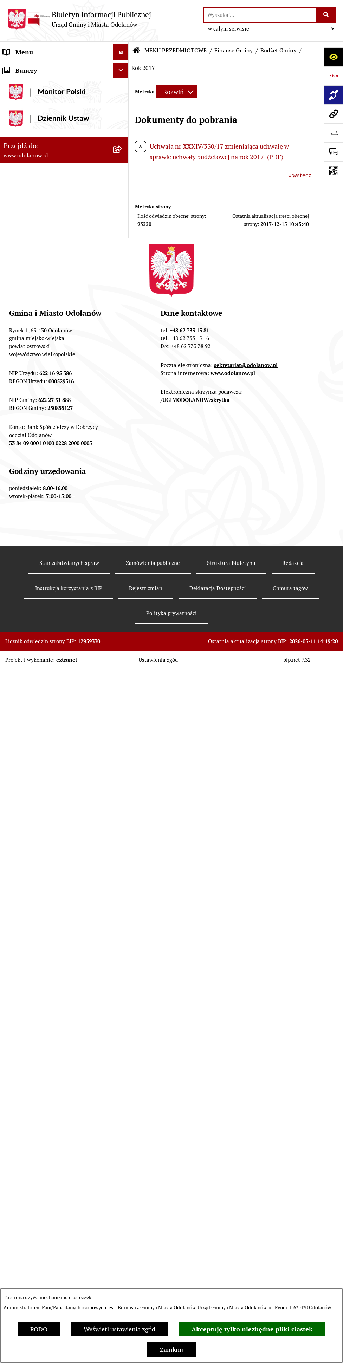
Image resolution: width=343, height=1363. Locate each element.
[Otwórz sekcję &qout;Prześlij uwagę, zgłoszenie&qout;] (333, 151)
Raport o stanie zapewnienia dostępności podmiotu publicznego (52, 1115)
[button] (122, 68)
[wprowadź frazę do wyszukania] (260, 15)
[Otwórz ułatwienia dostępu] (333, 56)
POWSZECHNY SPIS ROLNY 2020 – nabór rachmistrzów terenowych (52, 1238)
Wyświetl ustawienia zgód (119, 1329)
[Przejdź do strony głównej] (79, 19)
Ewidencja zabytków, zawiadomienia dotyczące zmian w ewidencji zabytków (57, 1166)
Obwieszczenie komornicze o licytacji (55, 1186)
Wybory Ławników (28, 1284)
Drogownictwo (23, 1218)
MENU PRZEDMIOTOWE (37, 100)
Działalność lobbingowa (36, 84)
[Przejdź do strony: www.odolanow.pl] (333, 113)
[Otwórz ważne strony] (333, 132)
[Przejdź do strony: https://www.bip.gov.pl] (333, 75)
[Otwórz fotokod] (333, 170)
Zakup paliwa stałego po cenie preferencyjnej (44, 1140)
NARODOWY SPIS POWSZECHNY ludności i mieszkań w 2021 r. (50, 1264)
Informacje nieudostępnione (43, 1095)
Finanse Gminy (233, 50)
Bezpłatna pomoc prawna (38, 1202)
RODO (38, 1329)
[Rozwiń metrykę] (176, 91)
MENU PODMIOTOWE (34, 68)
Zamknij (171, 1349)
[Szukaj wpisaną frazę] (326, 15)
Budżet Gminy (278, 50)
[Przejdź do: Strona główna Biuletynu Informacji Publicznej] (136, 50)
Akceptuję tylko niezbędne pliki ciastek (252, 1329)
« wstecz (299, 175)
